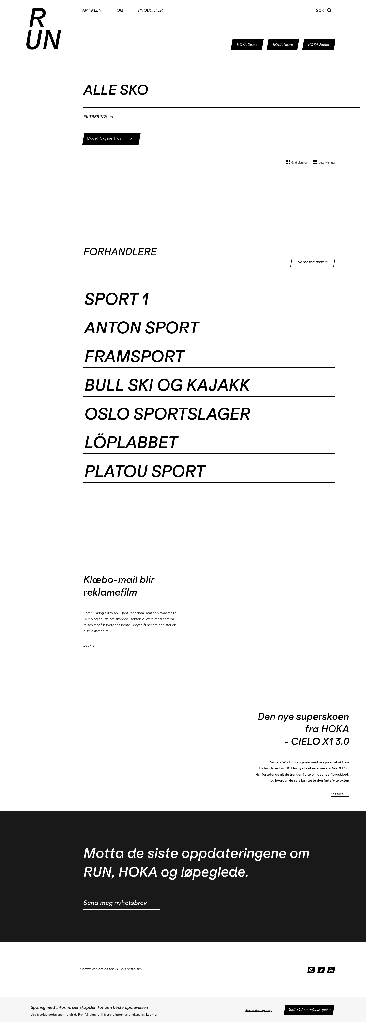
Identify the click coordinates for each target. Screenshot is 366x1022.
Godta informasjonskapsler (309, 1010)
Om (120, 10)
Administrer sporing (258, 1010)
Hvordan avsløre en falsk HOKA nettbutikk (110, 969)
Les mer (152, 1014)
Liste (324, 162)
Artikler (92, 10)
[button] (329, 10)
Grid (296, 162)
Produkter (150, 10)
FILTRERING (98, 116)
